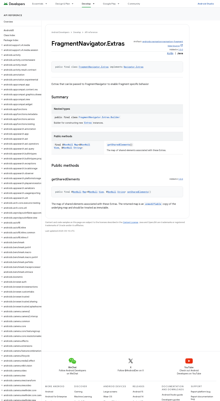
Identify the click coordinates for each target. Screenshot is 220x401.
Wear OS (107, 396)
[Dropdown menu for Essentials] (47, 3)
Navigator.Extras (133, 66)
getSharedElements (118, 144)
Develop (77, 32)
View (56, 147)
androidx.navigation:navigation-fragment (162, 41)
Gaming (78, 391)
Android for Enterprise (56, 396)
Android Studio (206, 3)
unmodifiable (153, 204)
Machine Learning (83, 396)
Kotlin (170, 53)
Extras (88, 122)
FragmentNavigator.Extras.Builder (99, 117)
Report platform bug (200, 391)
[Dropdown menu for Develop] (95, 3)
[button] (20, 45)
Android (49, 391)
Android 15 (138, 391)
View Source (174, 46)
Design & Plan (62, 3)
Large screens (110, 391)
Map (76, 144)
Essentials (37, 3)
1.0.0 (180, 49)
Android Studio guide (172, 394)
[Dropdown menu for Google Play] (120, 3)
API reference (13, 15)
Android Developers (60, 32)
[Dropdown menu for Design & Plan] (74, 3)
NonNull (68, 144)
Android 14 (138, 396)
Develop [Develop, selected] (86, 3)
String (77, 147)
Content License (130, 222)
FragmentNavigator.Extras (94, 66)
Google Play (109, 3)
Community (134, 3)
